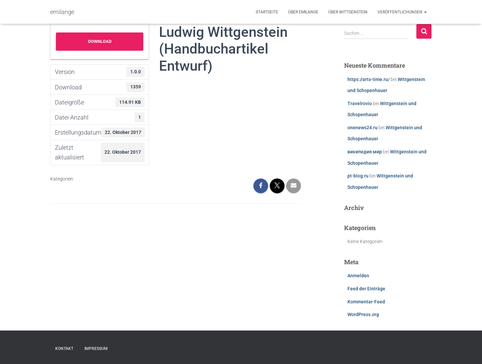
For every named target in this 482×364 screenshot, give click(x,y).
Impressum (96, 348)
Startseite (267, 12)
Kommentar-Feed (366, 301)
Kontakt (64, 348)
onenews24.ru (362, 127)
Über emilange (303, 12)
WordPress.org (363, 314)
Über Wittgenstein (348, 12)
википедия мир (364, 151)
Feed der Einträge (366, 288)
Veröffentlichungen (402, 12)
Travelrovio (359, 103)
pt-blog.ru (358, 175)
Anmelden (358, 275)
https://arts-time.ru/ (368, 79)
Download (99, 41)
